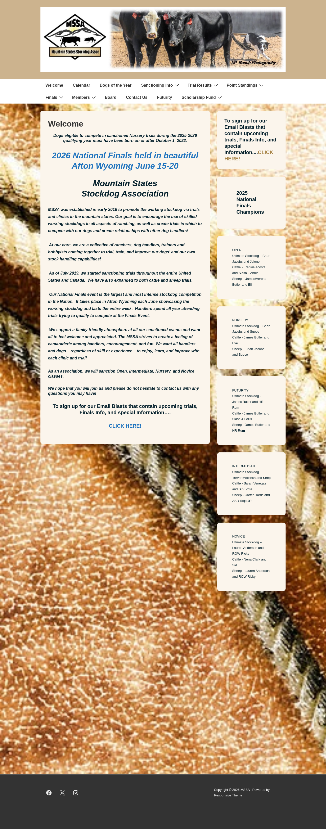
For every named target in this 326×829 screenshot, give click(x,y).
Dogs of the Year (115, 85)
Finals (54, 97)
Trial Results (203, 85)
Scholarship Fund (202, 97)
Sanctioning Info (160, 85)
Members (84, 97)
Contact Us (136, 97)
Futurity (164, 97)
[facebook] (49, 792)
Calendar (81, 85)
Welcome (54, 85)
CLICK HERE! (125, 426)
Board (110, 97)
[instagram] (76, 792)
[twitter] (62, 792)
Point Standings (246, 85)
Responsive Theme (228, 795)
